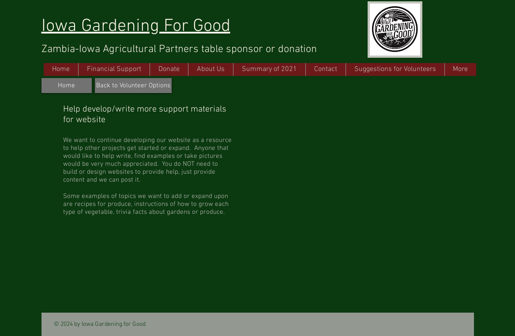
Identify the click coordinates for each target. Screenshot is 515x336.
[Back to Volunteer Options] (133, 85)
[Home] (66, 85)
